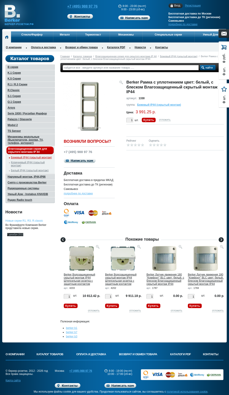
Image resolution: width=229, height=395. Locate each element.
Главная (65, 56)
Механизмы (126, 34)
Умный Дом (210, 34)
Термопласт (93, 34)
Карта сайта (13, 380)
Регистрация (193, 5)
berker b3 (71, 336)
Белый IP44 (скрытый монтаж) (30, 170)
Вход (177, 5)
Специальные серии (168, 34)
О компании (14, 47)
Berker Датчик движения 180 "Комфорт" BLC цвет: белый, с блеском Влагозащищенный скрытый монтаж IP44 (165, 279)
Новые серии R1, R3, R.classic (24, 220)
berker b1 (71, 328)
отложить (165, 119)
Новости (140, 47)
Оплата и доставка (43, 47)
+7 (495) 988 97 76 (78, 6)
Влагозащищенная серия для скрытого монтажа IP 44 (126, 56)
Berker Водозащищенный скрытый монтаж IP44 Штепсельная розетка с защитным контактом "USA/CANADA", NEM (79, 281)
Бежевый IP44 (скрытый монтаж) (178, 56)
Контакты (161, 47)
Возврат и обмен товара (81, 47)
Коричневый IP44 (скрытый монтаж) (28, 164)
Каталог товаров (82, 56)
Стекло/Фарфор (32, 34)
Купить (148, 120)
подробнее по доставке (182, 24)
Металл (65, 34)
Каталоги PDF (116, 47)
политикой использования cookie (187, 391)
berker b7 (71, 332)
